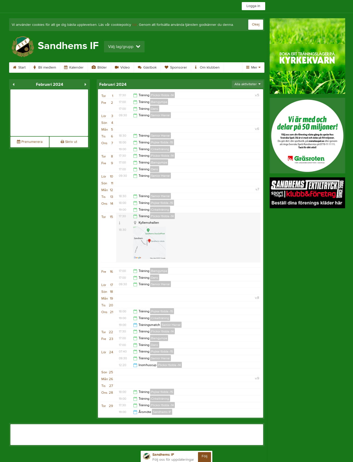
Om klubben (207, 67)
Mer (253, 67)
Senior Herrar (160, 115)
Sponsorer (176, 67)
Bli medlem (45, 67)
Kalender (74, 67)
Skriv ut (69, 141)
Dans (154, 109)
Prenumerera (29, 141)
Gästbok (147, 67)
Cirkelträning (160, 149)
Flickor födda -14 (162, 95)
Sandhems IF (162, 412)
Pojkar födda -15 (162, 142)
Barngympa (159, 102)
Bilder (99, 67)
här (134, 24)
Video (122, 67)
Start (19, 67)
